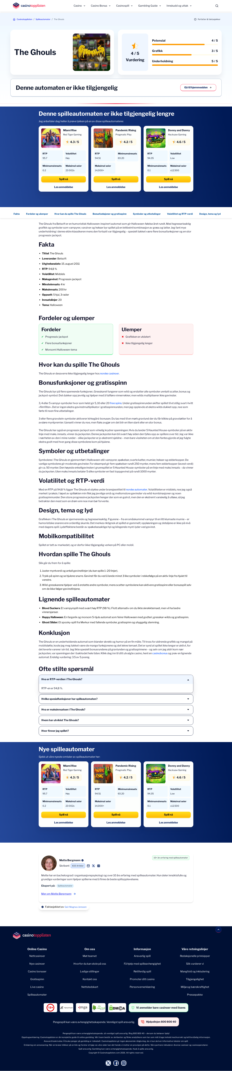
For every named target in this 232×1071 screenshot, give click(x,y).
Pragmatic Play (123, 134)
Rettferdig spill (142, 971)
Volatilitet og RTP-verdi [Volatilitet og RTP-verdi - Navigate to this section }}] (180, 213)
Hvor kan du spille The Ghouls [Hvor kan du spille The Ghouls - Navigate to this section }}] (70, 213)
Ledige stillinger (89, 971)
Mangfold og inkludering (195, 971)
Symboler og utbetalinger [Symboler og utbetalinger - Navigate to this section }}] (147, 213)
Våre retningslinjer (195, 949)
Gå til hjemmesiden (198, 87)
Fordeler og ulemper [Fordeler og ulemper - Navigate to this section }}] (37, 213)
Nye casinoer (37, 963)
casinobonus (160, 653)
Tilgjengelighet (195, 979)
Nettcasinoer (37, 956)
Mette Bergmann (70, 860)
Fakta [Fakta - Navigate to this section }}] (17, 213)
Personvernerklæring (142, 986)
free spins (116, 403)
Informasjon (142, 949)
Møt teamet (90, 956)
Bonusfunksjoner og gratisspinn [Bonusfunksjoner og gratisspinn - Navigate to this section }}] (109, 213)
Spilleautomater (43, 19)
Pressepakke (195, 994)
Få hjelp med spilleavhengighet (142, 963)
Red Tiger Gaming (72, 134)
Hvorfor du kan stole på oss (89, 963)
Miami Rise (70, 130)
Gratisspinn (37, 979)
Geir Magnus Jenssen (76, 906)
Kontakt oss (90, 979)
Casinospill (122, 5)
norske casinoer (109, 373)
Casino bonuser (37, 971)
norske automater (136, 489)
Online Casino (37, 949)
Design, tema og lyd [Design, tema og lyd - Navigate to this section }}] (210, 213)
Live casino (37, 986)
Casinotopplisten (24, 19)
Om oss (89, 949)
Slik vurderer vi (195, 963)
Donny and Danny (179, 130)
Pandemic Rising (126, 130)
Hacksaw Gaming (177, 134)
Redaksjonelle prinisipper (195, 956)
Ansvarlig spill (142, 956)
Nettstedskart (89, 986)
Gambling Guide (148, 5)
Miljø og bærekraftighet (195, 986)
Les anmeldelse (63, 187)
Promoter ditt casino (142, 979)
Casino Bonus (99, 5)
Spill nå (63, 179)
